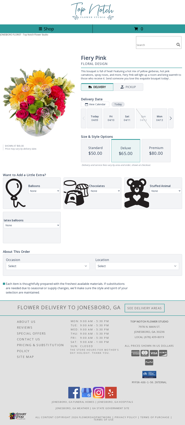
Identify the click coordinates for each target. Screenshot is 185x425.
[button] (149, 374)
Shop (46, 29)
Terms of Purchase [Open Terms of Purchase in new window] (155, 417)
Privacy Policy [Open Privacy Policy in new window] (126, 417)
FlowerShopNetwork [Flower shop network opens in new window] (95, 417)
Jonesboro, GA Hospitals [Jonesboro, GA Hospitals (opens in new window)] (115, 401)
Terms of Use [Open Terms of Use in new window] (104, 419)
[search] (178, 45)
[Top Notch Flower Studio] (92, 19)
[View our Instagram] (98, 397)
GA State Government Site (110, 408)
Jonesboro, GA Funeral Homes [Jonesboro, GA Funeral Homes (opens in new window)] (73, 401)
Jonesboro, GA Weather (72, 408)
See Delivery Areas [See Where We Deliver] (144, 308)
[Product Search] (155, 45)
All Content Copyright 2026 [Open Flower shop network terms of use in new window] (56, 417)
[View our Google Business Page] (86, 397)
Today (118, 104)
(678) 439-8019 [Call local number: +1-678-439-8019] (154, 337)
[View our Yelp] (111, 397)
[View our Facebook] (74, 397)
